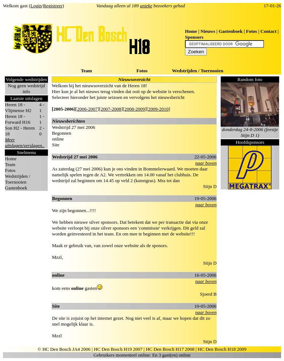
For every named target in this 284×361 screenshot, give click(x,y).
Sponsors (194, 37)
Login (36, 5)
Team (86, 70)
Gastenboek (230, 31)
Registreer (52, 5)
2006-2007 (87, 109)
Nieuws (208, 31)
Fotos (251, 31)
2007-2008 (111, 109)
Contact (268, 31)
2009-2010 (158, 109)
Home (191, 31)
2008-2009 (135, 109)
